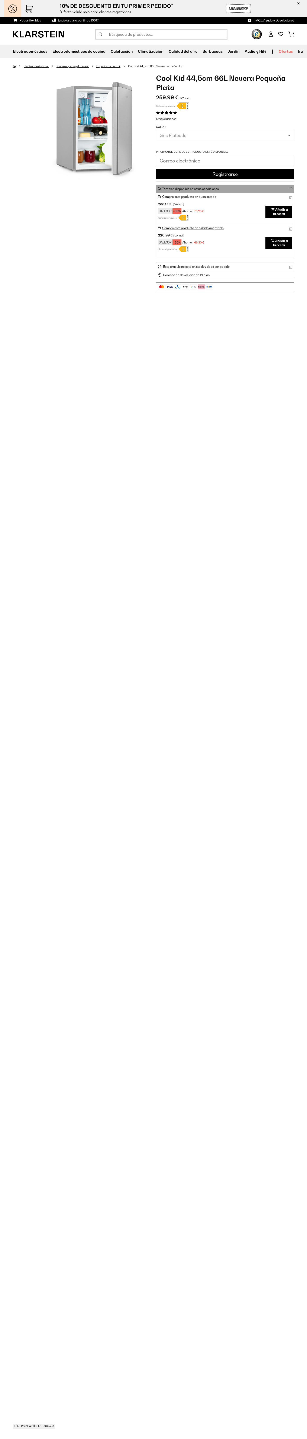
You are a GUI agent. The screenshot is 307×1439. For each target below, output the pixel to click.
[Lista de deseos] (280, 34)
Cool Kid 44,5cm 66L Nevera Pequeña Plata (156, 66)
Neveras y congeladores (72, 66)
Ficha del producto (165, 106)
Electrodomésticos (36, 66)
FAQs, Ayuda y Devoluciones (274, 20)
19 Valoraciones (166, 119)
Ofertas (286, 51)
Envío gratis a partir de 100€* (78, 20)
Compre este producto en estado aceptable (193, 228)
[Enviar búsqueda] (100, 34)
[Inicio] (18, 66)
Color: (161, 126)
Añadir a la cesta (279, 212)
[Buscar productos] (161, 34)
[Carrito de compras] (291, 34)
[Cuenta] (271, 34)
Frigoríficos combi (108, 66)
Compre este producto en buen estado (189, 196)
